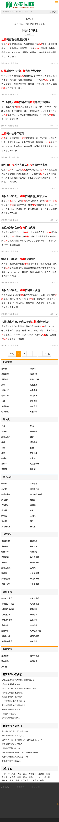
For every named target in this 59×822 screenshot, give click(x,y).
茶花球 (4, 573)
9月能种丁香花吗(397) (11, 748)
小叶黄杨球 (34, 573)
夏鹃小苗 (33, 609)
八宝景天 (5, 505)
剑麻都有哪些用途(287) (11, 761)
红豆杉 (4, 431)
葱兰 (32, 521)
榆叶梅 (32, 469)
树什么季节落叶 (12, 133)
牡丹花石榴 (34, 379)
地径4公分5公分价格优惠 (18, 259)
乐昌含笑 (33, 442)
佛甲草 (4, 484)
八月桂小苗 (34, 598)
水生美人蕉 (34, 489)
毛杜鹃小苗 (5, 615)
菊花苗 (32, 500)
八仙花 (32, 516)
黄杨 (11, 780)
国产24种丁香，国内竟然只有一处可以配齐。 (20, 688)
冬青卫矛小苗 (6, 620)
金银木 (4, 464)
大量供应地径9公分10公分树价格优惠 (25, 321)
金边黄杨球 (34, 579)
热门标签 (19, 12)
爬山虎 (4, 667)
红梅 (16, 63)
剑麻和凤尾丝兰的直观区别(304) (15, 757)
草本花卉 (7, 477)
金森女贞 (5, 390)
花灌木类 (7, 362)
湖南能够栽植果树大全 (11, 684)
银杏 (32, 437)
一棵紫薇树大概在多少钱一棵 (13, 701)
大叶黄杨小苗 (6, 641)
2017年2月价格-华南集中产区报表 (25, 102)
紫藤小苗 (5, 625)
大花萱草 (5, 500)
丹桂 (3, 426)
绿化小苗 (7, 592)
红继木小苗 (34, 604)
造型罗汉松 (34, 562)
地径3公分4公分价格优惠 (18, 227)
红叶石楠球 (5, 568)
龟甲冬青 (5, 396)
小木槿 (4, 510)
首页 (13, 12)
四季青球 (5, 557)
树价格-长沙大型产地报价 (21, 70)
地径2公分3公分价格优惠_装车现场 (24, 196)
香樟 (3, 448)
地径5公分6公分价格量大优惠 (20, 290)
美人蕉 (32, 527)
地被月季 (5, 379)
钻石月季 (33, 412)
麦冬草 (4, 521)
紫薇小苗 (33, 620)
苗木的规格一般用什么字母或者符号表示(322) (20, 752)
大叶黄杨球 (5, 579)
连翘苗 (4, 469)
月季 (31, 777)
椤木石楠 (33, 546)
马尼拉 (4, 489)
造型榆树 (5, 546)
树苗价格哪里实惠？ (15, 39)
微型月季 (33, 374)
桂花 (32, 448)
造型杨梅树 (5, 541)
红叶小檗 (33, 453)
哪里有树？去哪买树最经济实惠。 (25, 164)
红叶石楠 (33, 401)
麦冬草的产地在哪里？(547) (13, 736)
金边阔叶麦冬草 (36, 494)
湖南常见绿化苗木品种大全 (13, 693)
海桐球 (4, 562)
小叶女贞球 (34, 584)
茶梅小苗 (33, 615)
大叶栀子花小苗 (7, 609)
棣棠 (3, 453)
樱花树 (41, 774)
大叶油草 (33, 484)
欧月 (32, 510)
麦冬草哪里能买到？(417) (12, 744)
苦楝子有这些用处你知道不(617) (15, 731)
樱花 (3, 442)
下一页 (47, 354)
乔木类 (6, 419)
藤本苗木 (7, 649)
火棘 (3, 401)
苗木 (25, 774)
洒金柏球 (33, 552)
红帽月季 (5, 374)
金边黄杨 (33, 396)
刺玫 (3, 385)
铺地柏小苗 (5, 636)
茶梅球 (32, 568)
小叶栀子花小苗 (7, 604)
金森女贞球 (5, 584)
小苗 (4, 774)
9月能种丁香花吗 (9, 714)
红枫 (32, 426)
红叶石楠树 (5, 437)
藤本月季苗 (34, 656)
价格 (19, 774)
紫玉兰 (12, 777)
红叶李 (4, 777)
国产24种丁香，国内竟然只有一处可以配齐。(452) (22, 740)
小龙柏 (32, 458)
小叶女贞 (25, 780)
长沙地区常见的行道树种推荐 (13, 705)
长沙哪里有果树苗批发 (11, 709)
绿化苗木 (34, 780)
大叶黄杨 (5, 406)
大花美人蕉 (5, 527)
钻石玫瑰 (5, 412)
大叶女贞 (38, 777)
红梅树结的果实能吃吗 (11, 718)
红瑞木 (4, 458)
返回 (52, 12)
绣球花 (4, 516)
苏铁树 (4, 369)
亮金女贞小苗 (6, 598)
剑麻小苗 (33, 641)
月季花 (32, 369)
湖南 (25, 777)
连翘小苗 (5, 631)
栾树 (19, 777)
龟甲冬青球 (34, 557)
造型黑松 (33, 541)
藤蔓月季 (5, 656)
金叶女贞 (33, 406)
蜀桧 (17, 780)
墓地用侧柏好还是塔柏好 (12, 697)
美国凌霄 (33, 661)
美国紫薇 (33, 431)
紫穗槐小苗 (34, 636)
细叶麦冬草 (5, 494)
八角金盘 (33, 390)
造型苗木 (7, 534)
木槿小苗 (33, 625)
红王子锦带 (34, 464)
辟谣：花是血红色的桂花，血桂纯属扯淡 (18, 680)
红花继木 (33, 385)
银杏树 (4, 780)
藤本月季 (5, 661)
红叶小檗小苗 (35, 631)
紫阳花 (32, 505)
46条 (12, 354)
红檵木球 (5, 552)
